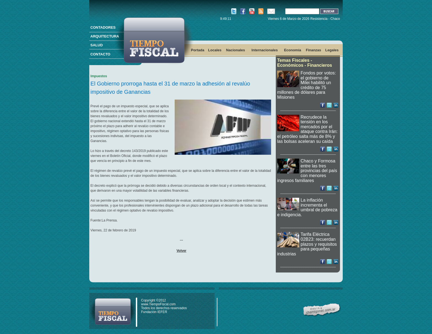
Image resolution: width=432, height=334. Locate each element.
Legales (332, 50)
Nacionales (235, 50)
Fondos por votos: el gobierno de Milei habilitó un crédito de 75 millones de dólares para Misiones (306, 85)
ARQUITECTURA (104, 36)
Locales (214, 50)
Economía (292, 50)
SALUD (96, 45)
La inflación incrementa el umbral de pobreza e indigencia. (307, 207)
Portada (197, 50)
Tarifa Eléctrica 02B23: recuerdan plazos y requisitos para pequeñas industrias (307, 244)
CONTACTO (100, 54)
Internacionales (265, 50)
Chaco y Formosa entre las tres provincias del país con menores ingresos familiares (307, 171)
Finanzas (313, 50)
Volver (182, 251)
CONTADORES (102, 27)
